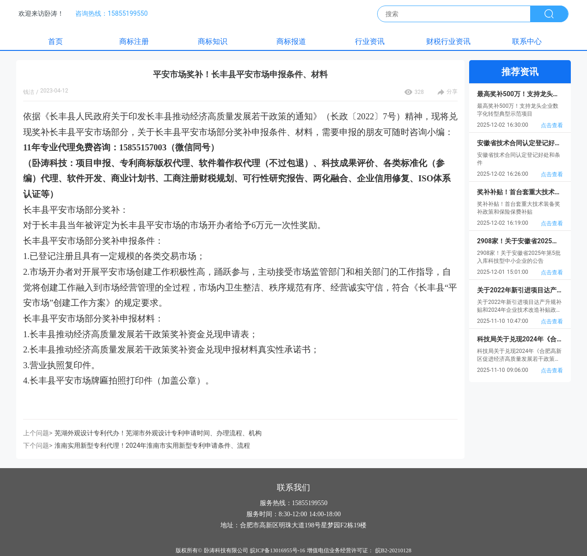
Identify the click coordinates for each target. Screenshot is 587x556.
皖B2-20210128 (393, 550)
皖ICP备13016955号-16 (277, 550)
